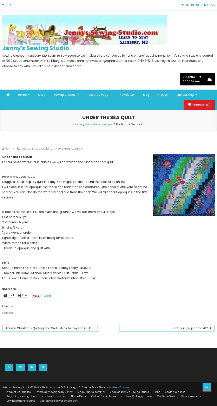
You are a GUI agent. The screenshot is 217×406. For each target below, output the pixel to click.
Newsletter (127, 95)
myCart (163, 95)
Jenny (9, 149)
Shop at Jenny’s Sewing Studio (129, 392)
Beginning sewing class (21, 396)
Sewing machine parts (20, 400)
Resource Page (97, 95)
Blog (146, 95)
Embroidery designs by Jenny (54, 392)
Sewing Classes (64, 95)
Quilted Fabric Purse (103, 396)
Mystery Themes (119, 387)
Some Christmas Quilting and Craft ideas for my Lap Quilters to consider (53, 328)
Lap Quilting (185, 95)
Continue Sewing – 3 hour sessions (179, 396)
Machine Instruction (53, 396)
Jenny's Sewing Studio (35, 48)
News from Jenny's (69, 149)
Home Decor (78, 396)
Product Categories (18, 392)
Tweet (46, 295)
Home (22, 95)
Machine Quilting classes (136, 396)
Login (211, 5)
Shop (41, 95)
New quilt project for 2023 (191, 328)
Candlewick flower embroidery (59, 400)
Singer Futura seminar (91, 392)
